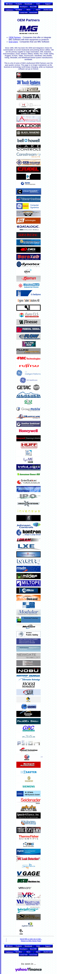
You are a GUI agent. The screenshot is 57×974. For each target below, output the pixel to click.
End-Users (13, 42)
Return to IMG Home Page (31, 941)
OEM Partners (15, 37)
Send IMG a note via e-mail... (31, 939)
